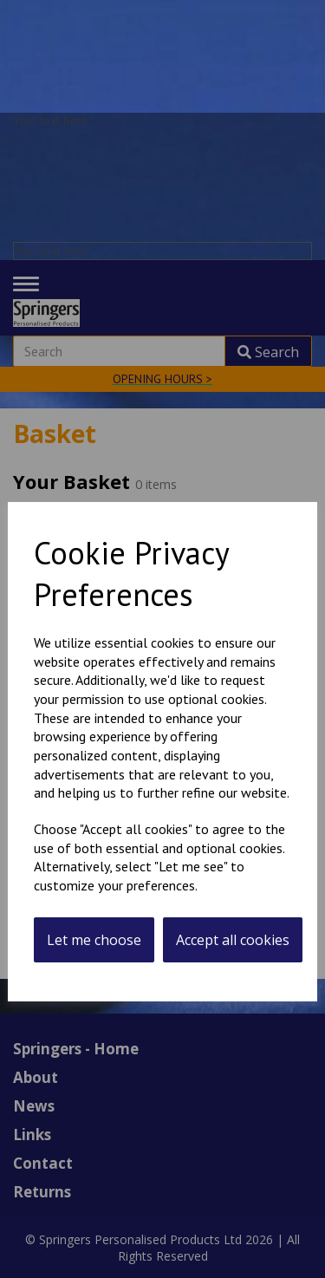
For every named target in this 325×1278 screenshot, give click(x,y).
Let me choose (94, 939)
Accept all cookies (232, 939)
